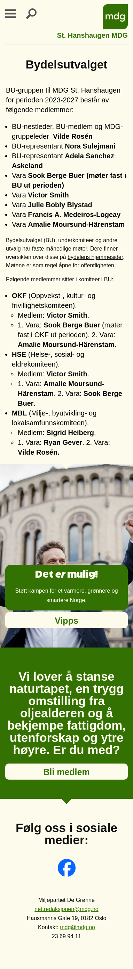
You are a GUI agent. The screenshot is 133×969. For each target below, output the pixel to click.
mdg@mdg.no (77, 927)
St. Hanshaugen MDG (92, 34)
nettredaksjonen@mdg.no (66, 909)
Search (35, 13)
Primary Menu (14, 13)
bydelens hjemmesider (95, 257)
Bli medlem (66, 772)
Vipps (66, 620)
